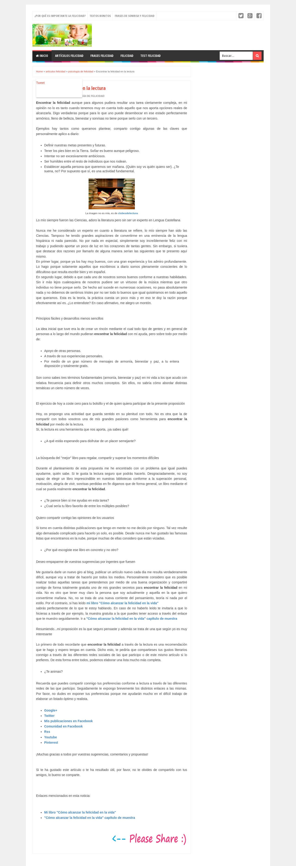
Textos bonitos (100, 16)
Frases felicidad (102, 55)
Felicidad (126, 55)
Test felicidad (150, 55)
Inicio (42, 55)
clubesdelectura (128, 213)
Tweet (40, 83)
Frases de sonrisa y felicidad (134, 16)
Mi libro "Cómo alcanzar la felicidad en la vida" (80, 812)
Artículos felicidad (69, 55)
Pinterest (51, 742)
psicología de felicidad (87, 96)
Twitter (49, 716)
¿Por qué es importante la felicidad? (60, 16)
